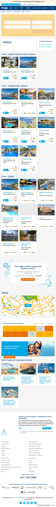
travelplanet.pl (24, 497)
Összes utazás (5, 442)
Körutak (3, 446)
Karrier (30, 469)
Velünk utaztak (5, 469)
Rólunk (30, 462)
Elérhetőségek (32, 458)
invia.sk (17, 497)
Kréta (23, 11)
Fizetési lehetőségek (34, 453)
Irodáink (31, 460)
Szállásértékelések (36, 8)
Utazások (9, 11)
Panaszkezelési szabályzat (36, 455)
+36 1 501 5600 (28, 477)
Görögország (16, 11)
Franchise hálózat (33, 467)
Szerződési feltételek (34, 446)
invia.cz (13, 497)
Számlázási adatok (33, 450)
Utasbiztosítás (5, 458)
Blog (2, 471)
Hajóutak (3, 450)
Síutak (3, 453)
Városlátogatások (5, 448)
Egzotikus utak (5, 444)
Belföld (3, 455)
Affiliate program (5, 462)
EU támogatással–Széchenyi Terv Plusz (11, 467)
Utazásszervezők (33, 465)
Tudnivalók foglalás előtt (35, 444)
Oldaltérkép (32, 471)
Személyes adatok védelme (36, 448)
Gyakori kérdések (33, 442)
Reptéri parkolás (5, 460)
